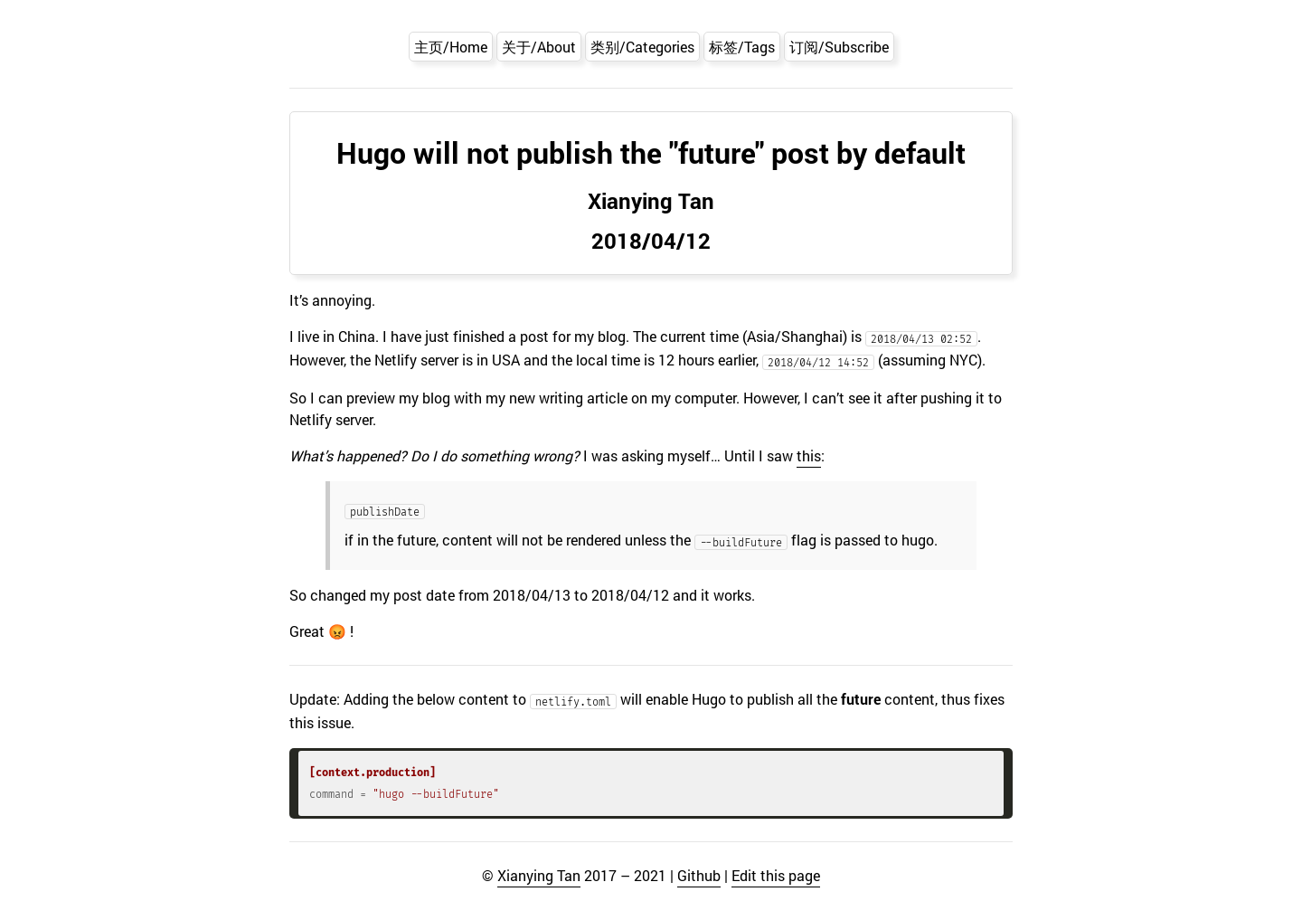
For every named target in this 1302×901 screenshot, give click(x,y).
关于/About (539, 46)
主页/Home (450, 46)
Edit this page (775, 875)
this (809, 455)
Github (699, 875)
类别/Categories (642, 46)
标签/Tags (742, 46)
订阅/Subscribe (839, 46)
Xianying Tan (538, 875)
